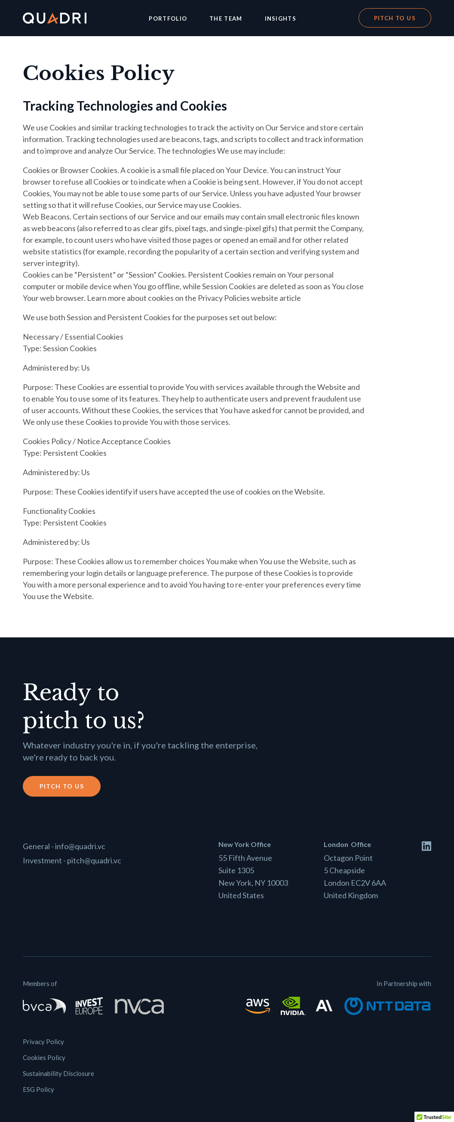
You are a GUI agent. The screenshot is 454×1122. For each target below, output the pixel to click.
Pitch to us (395, 18)
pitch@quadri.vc (94, 860)
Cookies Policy (44, 1057)
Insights (280, 18)
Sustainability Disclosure (58, 1073)
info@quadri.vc (80, 846)
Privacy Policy (43, 1041)
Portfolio (168, 18)
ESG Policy (38, 1089)
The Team (225, 18)
